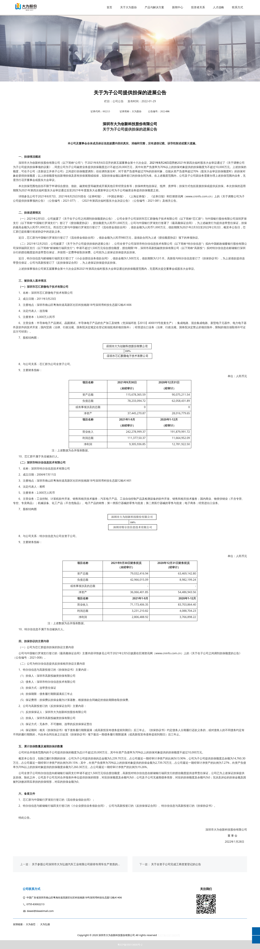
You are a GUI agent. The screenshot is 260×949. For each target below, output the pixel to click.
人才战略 (218, 7)
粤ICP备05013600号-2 (130, 944)
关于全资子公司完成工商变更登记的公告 (176, 864)
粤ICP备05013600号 (168, 935)
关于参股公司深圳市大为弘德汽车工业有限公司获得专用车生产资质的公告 (77, 864)
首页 (109, 7)
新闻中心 (177, 7)
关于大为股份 (128, 7)
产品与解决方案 (154, 7)
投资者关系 (198, 7)
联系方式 (237, 7)
